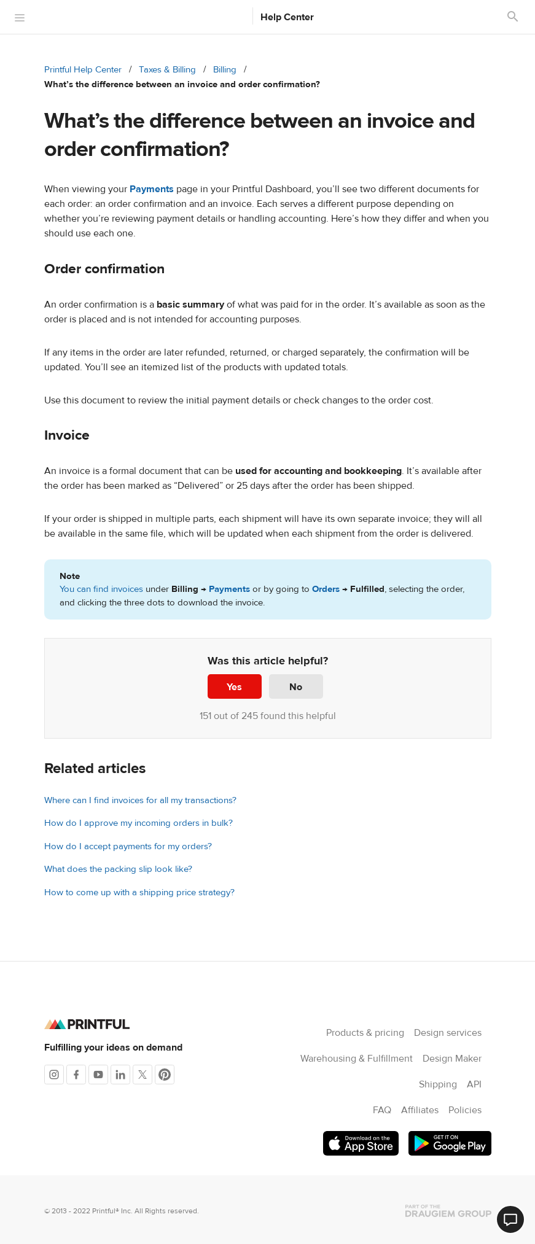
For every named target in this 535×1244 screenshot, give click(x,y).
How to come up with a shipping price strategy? (139, 892)
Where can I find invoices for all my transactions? (140, 800)
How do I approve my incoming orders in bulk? (138, 823)
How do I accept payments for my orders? (128, 846)
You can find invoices (101, 589)
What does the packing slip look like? (118, 869)
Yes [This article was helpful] (234, 687)
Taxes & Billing (167, 70)
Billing (224, 70)
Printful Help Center (83, 70)
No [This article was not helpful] (295, 687)
